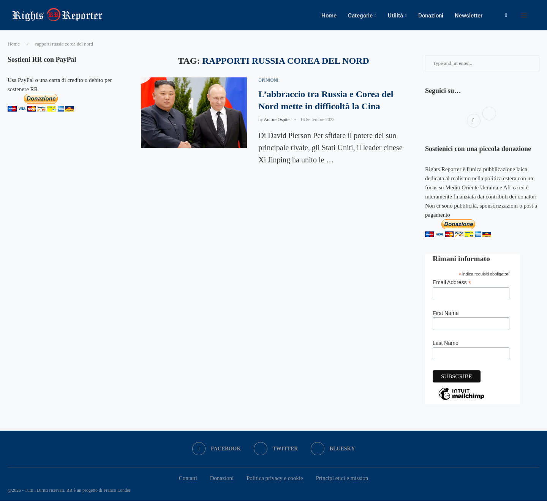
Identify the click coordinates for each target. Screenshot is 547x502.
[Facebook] (506, 15)
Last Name (445, 344)
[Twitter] (276, 449)
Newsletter (468, 15)
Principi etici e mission (342, 479)
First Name (445, 314)
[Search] (535, 15)
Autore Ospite (277, 120)
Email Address (452, 283)
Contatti (188, 479)
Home (329, 15)
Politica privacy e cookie (275, 479)
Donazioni (430, 15)
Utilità (395, 15)
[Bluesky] (333, 449)
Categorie (360, 15)
